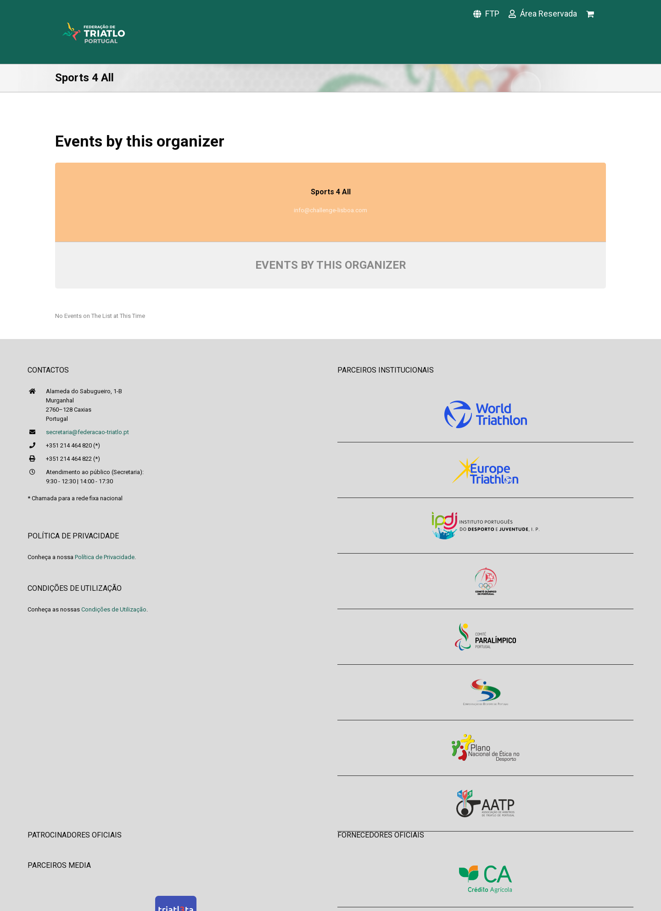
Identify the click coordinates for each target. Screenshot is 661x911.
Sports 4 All (331, 191)
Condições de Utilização (113, 609)
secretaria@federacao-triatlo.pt (87, 432)
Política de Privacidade (104, 557)
